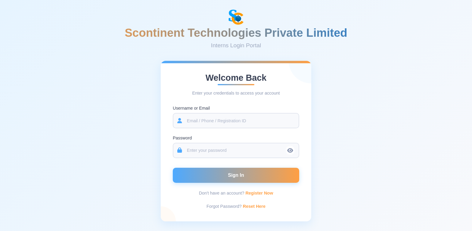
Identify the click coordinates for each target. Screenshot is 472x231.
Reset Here (254, 206)
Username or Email (191, 108)
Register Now (259, 193)
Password (182, 138)
